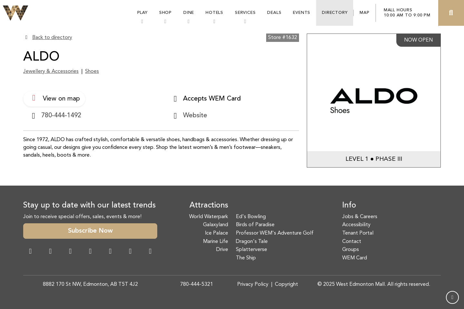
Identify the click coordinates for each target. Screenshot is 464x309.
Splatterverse (251, 249)
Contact (351, 241)
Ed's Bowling (251, 216)
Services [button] (245, 13)
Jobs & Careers (359, 216)
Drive (222, 249)
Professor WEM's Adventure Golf (275, 233)
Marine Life (215, 241)
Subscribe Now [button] (90, 231)
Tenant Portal (357, 233)
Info (349, 205)
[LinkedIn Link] (150, 251)
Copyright (286, 284)
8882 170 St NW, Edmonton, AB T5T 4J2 (90, 284)
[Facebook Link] (30, 251)
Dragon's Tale (252, 241)
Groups (350, 249)
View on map (54, 98)
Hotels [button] (214, 13)
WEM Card (354, 258)
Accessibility (356, 224)
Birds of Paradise (255, 224)
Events (301, 13)
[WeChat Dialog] (110, 251)
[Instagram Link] (50, 251)
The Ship (246, 258)
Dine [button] (188, 13)
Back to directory (52, 37)
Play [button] (142, 13)
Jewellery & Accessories (51, 71)
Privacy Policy (252, 284)
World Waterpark (208, 216)
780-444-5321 (196, 284)
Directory (334, 13)
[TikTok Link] (130, 251)
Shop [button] (165, 13)
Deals (274, 13)
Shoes (92, 71)
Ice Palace (216, 233)
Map (364, 13)
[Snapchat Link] (70, 251)
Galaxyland (215, 224)
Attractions (208, 205)
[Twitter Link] (90, 251)
